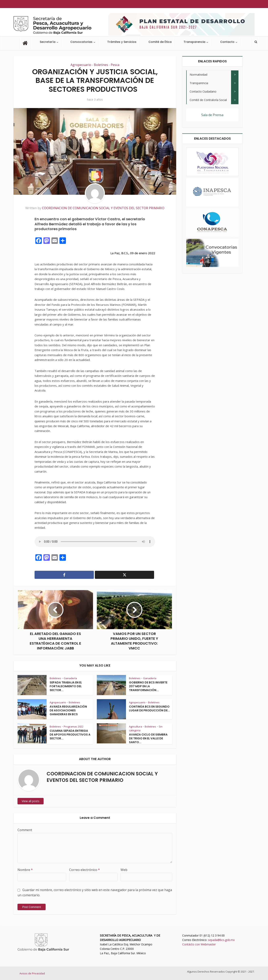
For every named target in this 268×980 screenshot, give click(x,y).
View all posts (30, 801)
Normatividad (198, 74)
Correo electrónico (84, 870)
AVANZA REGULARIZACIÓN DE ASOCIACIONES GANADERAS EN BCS (68, 710)
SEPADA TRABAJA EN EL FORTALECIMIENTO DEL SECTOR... (66, 686)
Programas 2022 (73, 726)
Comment (24, 830)
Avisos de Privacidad (32, 973)
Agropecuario (81, 65)
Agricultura (135, 726)
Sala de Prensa (212, 115)
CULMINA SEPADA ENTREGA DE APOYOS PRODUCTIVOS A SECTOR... (70, 734)
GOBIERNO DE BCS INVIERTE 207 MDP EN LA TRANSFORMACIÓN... (148, 686)
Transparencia (194, 42)
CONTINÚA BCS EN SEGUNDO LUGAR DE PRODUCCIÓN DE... (149, 708)
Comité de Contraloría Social (208, 100)
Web (124, 870)
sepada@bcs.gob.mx (221, 940)
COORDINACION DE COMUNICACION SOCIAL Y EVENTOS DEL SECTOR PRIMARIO (103, 208)
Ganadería (70, 678)
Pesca (115, 65)
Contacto (227, 42)
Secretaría (47, 42)
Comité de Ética (160, 42)
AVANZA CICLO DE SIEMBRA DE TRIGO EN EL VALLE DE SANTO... (148, 738)
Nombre (25, 870)
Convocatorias (81, 42)
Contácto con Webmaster (199, 944)
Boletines (101, 65)
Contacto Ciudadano (203, 91)
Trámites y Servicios (121, 42)
